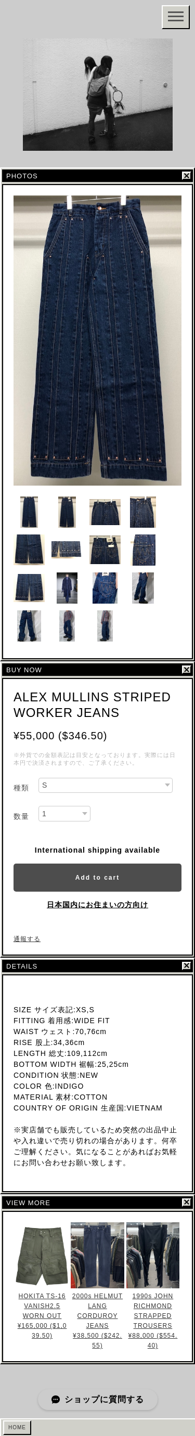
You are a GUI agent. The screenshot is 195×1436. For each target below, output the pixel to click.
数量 (21, 816)
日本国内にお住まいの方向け (97, 904)
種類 (21, 788)
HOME (17, 1427)
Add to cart (97, 877)
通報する (27, 939)
